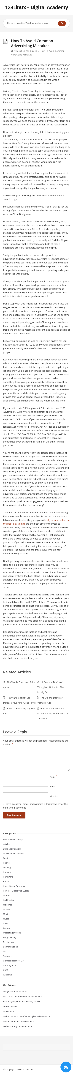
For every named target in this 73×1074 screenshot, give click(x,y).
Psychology (8, 942)
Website (54, 796)
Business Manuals (12, 848)
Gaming (7, 867)
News (5, 923)
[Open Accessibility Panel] (65, 1067)
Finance (7, 862)
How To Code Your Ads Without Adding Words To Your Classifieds (52, 713)
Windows (7, 974)
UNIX (5, 970)
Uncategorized (10, 965)
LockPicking (8, 900)
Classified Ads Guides (26, 50)
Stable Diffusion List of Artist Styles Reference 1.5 (26, 1016)
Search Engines (10, 946)
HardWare (8, 876)
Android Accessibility (13, 839)
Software (7, 956)
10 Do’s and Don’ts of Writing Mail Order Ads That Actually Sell (51, 687)
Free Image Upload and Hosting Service (22, 1001)
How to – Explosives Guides (16, 890)
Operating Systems (12, 932)
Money (6, 909)
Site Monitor (9, 1011)
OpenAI (6, 928)
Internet (7, 895)
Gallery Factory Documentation (17, 1026)
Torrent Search (10, 1006)
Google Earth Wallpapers (15, 991)
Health (6, 881)
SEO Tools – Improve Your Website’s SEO (22, 996)
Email (53, 786)
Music (6, 918)
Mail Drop (7, 904)
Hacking (7, 872)
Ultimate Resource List (13, 960)
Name (53, 776)
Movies (6, 914)
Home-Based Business (14, 886)
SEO (5, 951)
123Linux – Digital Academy (36, 7)
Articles (6, 844)
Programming (9, 937)
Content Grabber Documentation (18, 1021)
